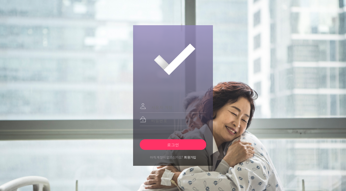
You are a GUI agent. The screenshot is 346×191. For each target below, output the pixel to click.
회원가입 (190, 157)
